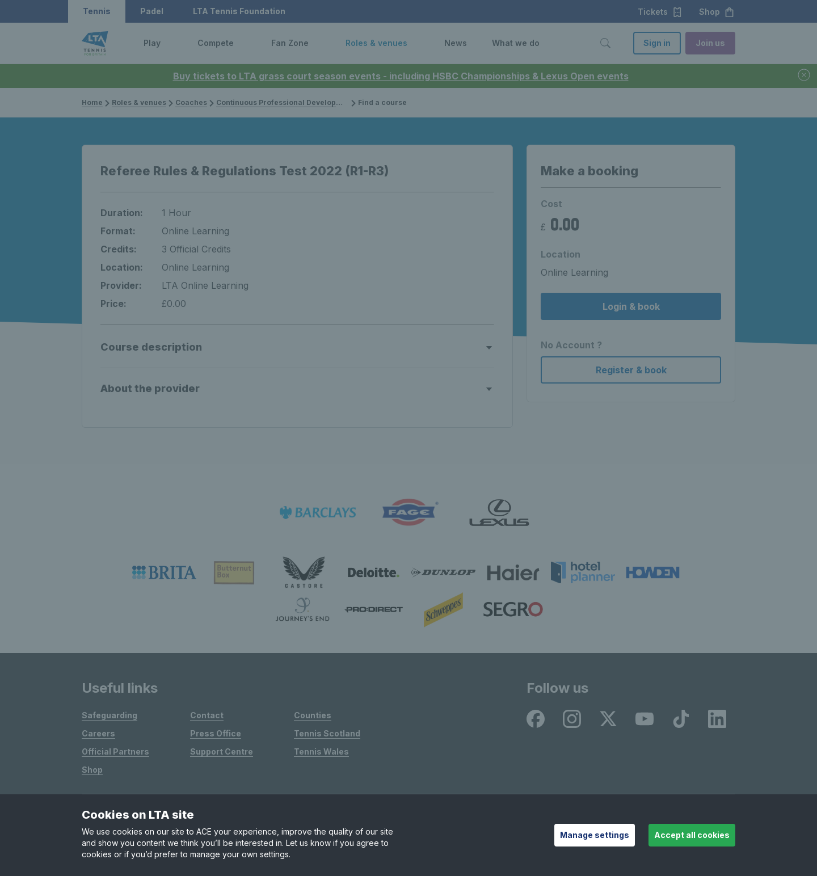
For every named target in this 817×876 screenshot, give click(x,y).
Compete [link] (215, 43)
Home (92, 102)
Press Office (215, 733)
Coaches (191, 102)
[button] (169, 43)
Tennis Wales (321, 751)
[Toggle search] (605, 43)
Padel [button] (151, 11)
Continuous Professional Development (285, 102)
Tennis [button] (97, 11)
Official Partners (115, 751)
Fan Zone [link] (290, 43)
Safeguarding (109, 715)
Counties (312, 715)
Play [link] (152, 43)
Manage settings (594, 835)
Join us (710, 43)
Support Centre (221, 751)
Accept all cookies (692, 835)
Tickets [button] (660, 12)
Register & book (631, 370)
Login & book (631, 306)
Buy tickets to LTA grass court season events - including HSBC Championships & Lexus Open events (401, 76)
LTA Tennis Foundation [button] (239, 11)
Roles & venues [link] (376, 43)
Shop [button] (717, 12)
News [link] (455, 43)
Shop (92, 769)
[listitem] (317, 512)
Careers (98, 733)
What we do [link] (516, 43)
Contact (207, 715)
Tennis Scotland (327, 733)
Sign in (657, 43)
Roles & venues (139, 102)
